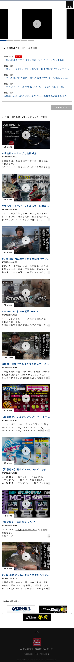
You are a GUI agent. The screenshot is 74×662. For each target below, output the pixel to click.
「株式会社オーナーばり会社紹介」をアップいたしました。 (35, 60)
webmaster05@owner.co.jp (37, 654)
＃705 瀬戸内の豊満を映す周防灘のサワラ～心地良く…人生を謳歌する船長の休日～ (26, 259)
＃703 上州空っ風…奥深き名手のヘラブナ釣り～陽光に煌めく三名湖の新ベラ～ (26, 575)
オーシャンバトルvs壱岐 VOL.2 (20, 311)
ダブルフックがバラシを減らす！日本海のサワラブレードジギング (26, 206)
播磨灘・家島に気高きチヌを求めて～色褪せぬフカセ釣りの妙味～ (37, 95)
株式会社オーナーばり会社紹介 (19, 153)
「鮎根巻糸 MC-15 (26, 530)
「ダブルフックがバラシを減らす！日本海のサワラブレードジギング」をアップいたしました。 (37, 69)
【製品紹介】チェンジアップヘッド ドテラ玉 (26, 417)
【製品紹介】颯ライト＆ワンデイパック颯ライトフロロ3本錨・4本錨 (26, 469)
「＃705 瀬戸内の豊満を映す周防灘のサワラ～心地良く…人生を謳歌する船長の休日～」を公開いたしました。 (37, 78)
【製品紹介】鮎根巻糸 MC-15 (18, 522)
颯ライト (22, 477)
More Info (62, 107)
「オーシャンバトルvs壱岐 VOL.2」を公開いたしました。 (35, 86)
